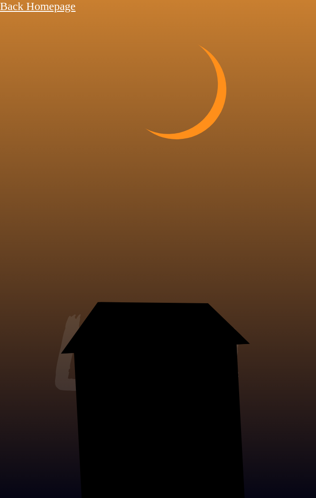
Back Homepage (37, 6)
